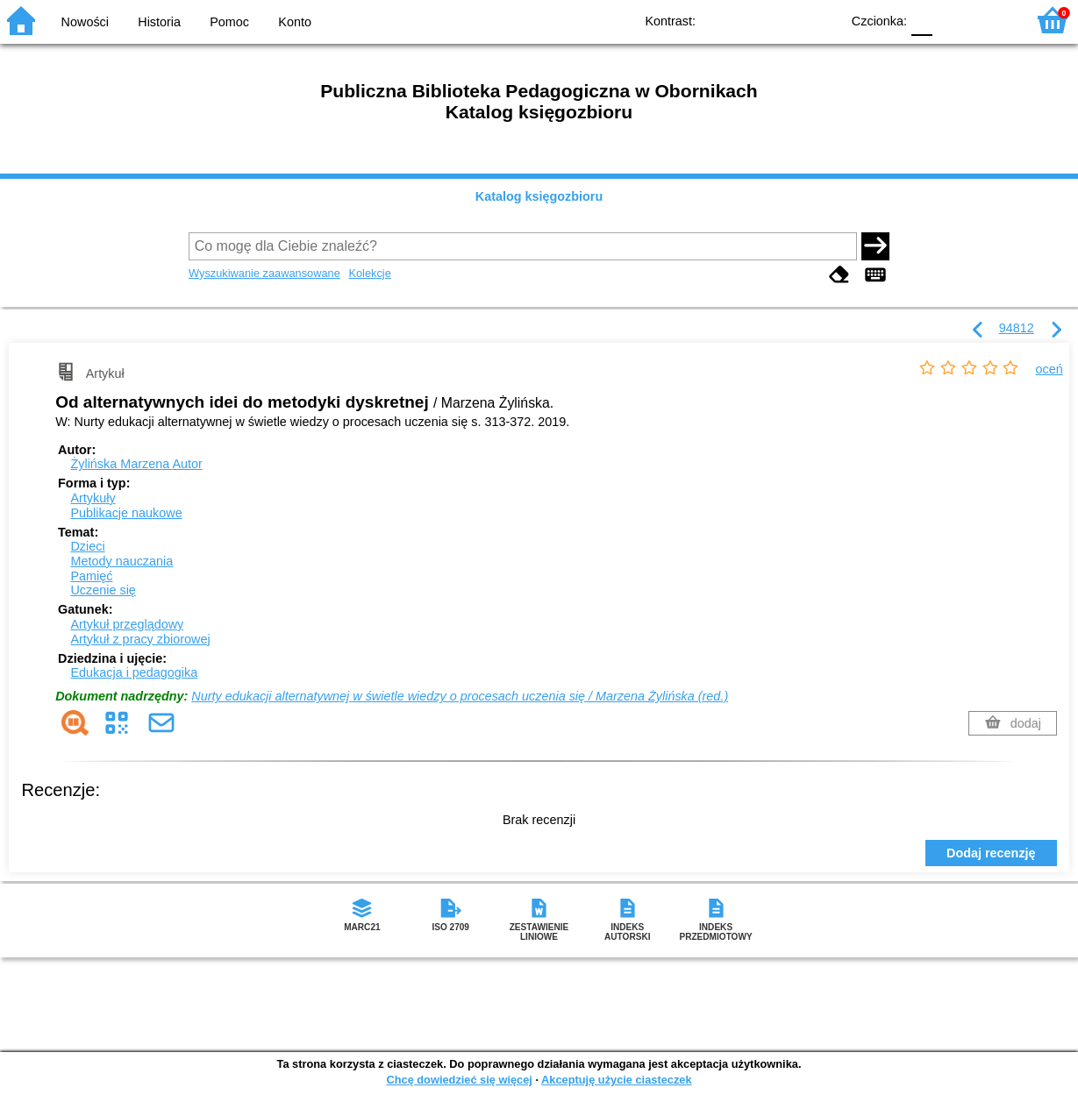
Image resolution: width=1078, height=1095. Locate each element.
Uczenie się (102, 590)
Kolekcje (369, 273)
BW (750, 19)
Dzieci (87, 546)
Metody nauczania (121, 561)
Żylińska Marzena (136, 464)
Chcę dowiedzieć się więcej (459, 1079)
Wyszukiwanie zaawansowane (264, 273)
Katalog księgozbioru (539, 196)
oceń (1049, 369)
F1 (952, 19)
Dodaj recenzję (991, 853)
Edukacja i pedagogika (133, 672)
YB (786, 19)
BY (821, 19)
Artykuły (92, 498)
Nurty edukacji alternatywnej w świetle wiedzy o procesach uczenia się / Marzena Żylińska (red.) (459, 696)
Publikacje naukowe (126, 513)
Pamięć (91, 576)
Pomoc (229, 22)
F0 (921, 19)
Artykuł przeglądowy (126, 624)
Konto (294, 22)
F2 (992, 19)
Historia (159, 22)
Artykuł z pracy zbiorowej (140, 639)
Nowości (85, 22)
